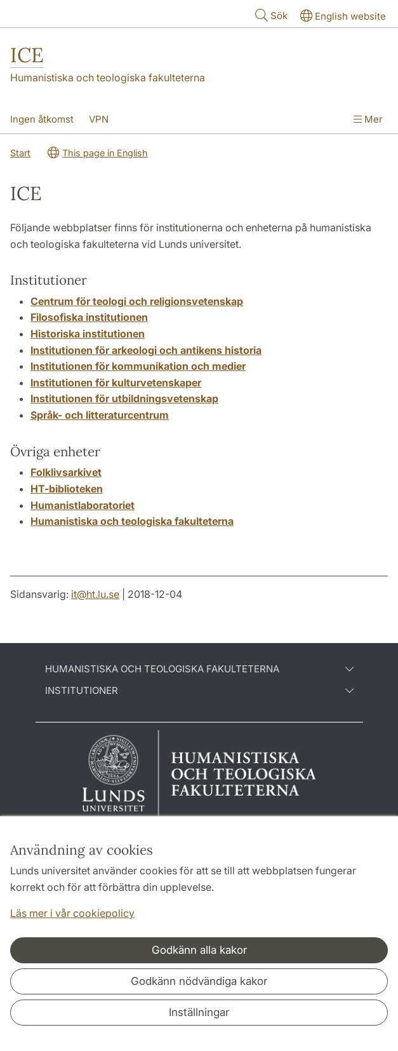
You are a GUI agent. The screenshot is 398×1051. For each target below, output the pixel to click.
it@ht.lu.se (95, 594)
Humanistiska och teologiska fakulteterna (107, 77)
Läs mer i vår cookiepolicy (72, 913)
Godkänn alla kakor (199, 950)
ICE (27, 55)
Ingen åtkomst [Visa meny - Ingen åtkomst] (42, 119)
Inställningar (199, 1012)
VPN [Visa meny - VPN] (99, 119)
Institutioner (199, 690)
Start (20, 152)
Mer (368, 119)
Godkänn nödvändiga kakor (199, 981)
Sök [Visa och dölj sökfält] (270, 15)
